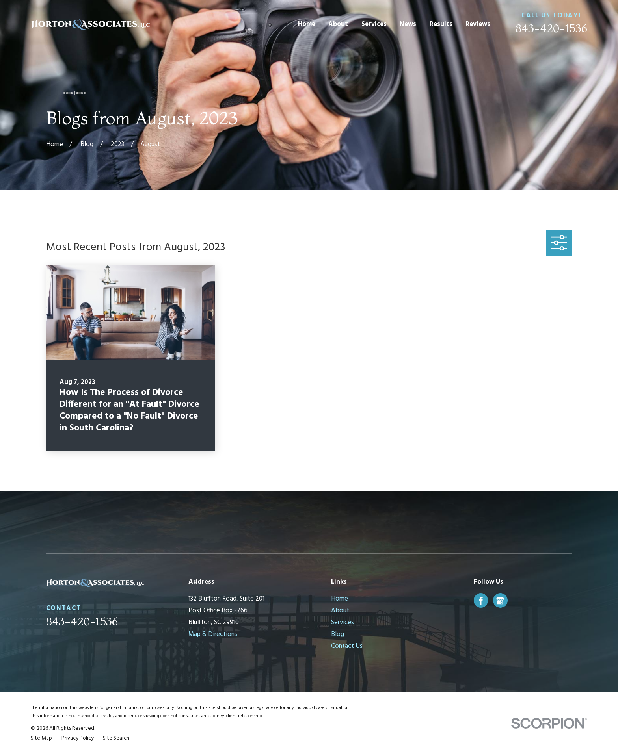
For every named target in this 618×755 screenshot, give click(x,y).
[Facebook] (481, 601)
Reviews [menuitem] (477, 24)
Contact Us (347, 646)
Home (339, 599)
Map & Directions (212, 634)
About (340, 610)
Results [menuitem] (441, 24)
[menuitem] (41, 738)
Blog (337, 634)
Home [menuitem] (306, 24)
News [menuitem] (408, 24)
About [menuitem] (338, 24)
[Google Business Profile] (500, 601)
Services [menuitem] (374, 24)
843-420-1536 (551, 28)
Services (342, 622)
